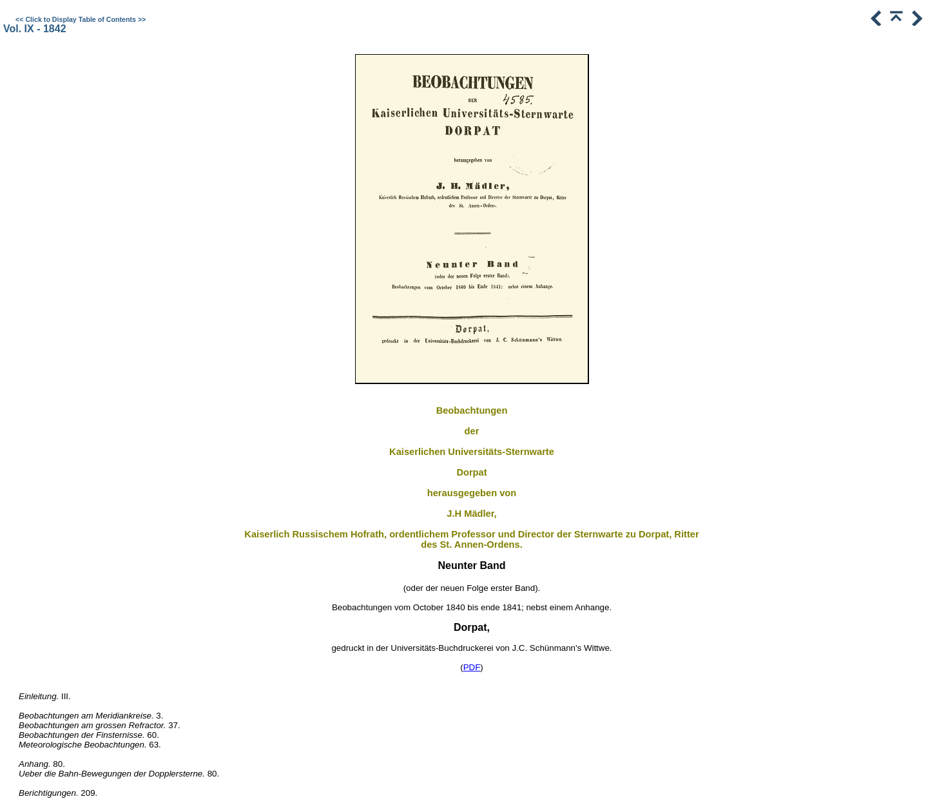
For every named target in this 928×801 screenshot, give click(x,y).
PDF (472, 667)
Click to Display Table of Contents (80, 19)
